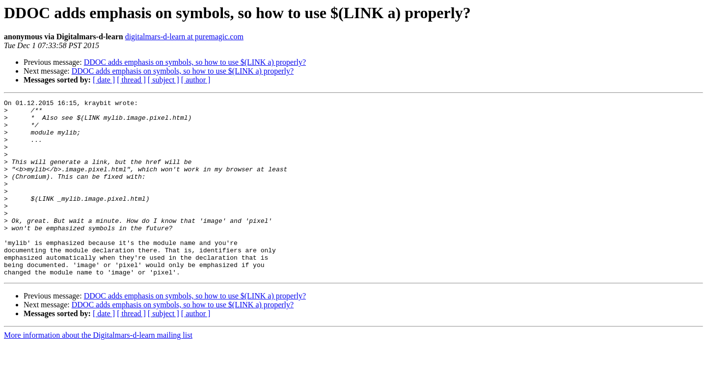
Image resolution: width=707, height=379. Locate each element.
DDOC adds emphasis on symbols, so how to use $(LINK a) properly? (195, 62)
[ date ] (104, 80)
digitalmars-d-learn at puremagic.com (184, 36)
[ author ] (196, 80)
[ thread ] (131, 80)
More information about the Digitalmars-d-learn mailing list (98, 370)
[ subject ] (163, 80)
